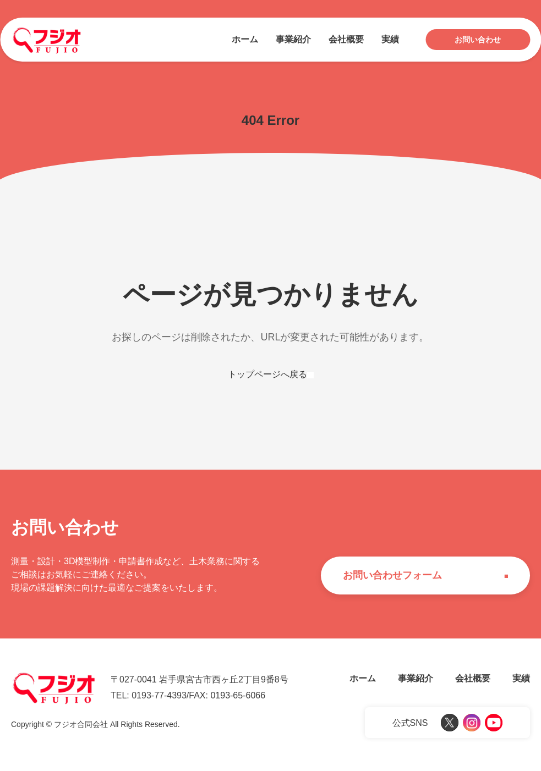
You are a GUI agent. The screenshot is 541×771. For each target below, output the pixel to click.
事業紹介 (293, 39)
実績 (390, 39)
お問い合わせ (478, 39)
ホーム (245, 39)
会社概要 (346, 39)
